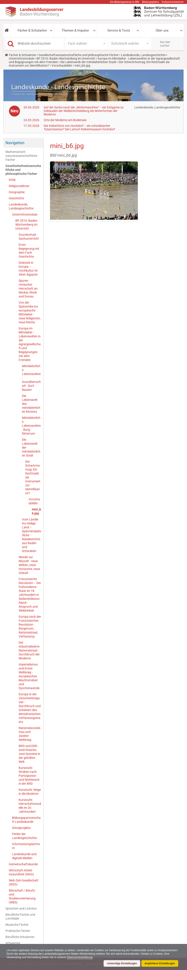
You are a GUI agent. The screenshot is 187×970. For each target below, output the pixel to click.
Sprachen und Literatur (21, 908)
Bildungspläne (150, 2)
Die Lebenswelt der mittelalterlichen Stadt (88, 62)
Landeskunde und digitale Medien (24, 856)
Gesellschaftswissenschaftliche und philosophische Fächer (79, 55)
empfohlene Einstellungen (160, 963)
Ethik (12, 180)
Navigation (14, 142)
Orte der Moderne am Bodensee (65, 120)
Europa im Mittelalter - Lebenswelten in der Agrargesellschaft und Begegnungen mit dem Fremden (30, 344)
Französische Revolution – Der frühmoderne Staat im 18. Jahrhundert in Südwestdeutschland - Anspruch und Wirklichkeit (30, 594)
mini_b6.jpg (36, 511)
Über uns (162, 30)
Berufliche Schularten (19, 937)
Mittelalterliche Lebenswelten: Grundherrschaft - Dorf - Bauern (31, 377)
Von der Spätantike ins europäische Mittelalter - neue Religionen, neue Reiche (30, 312)
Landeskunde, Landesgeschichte (143, 55)
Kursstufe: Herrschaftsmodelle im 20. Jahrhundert (30, 805)
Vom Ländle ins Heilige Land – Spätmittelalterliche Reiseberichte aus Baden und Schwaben (31, 535)
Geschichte (16, 198)
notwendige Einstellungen (122, 963)
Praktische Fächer (17, 931)
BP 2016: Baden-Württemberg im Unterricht (65, 58)
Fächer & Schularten (32, 30)
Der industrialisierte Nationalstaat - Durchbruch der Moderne (29, 650)
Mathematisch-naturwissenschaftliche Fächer (21, 155)
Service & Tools (118, 30)
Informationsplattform (26, 846)
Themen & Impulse (75, 30)
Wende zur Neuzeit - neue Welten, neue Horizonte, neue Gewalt (29, 565)
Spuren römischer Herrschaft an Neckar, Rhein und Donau (28, 288)
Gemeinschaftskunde (23, 864)
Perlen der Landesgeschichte (24, 836)
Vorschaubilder (62, 65)
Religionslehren (19, 186)
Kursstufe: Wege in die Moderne (30, 791)
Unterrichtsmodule (21, 58)
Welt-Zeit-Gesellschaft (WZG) (23, 882)
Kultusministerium (173, 2)
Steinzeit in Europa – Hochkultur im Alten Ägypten (28, 268)
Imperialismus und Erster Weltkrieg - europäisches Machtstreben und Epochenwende (29, 676)
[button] (6, 30)
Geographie (17, 192)
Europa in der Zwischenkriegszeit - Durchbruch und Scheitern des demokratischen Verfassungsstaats (30, 708)
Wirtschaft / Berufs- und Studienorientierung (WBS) (22, 896)
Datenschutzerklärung (79, 957)
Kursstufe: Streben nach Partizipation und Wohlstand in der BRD (29, 775)
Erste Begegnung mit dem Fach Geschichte (29, 250)
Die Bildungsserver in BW (124, 2)
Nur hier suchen (165, 43)
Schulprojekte (21, 828)
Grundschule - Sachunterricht (29, 236)
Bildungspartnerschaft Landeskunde (26, 819)
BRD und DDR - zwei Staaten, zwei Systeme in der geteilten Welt (29, 753)
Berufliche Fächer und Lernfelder (20, 916)
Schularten (12, 943)
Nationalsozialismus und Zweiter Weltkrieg (29, 734)
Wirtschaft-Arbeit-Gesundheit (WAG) (21, 872)
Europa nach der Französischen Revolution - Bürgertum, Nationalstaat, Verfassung (30, 626)
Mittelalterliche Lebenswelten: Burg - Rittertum (31, 425)
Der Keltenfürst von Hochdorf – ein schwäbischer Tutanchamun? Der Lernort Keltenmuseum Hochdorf (79, 127)
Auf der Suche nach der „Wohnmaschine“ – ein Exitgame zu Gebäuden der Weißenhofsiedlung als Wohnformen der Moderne (84, 111)
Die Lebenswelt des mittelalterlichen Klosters (31, 403)
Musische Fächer (17, 924)
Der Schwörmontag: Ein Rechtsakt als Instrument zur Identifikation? (32, 477)
